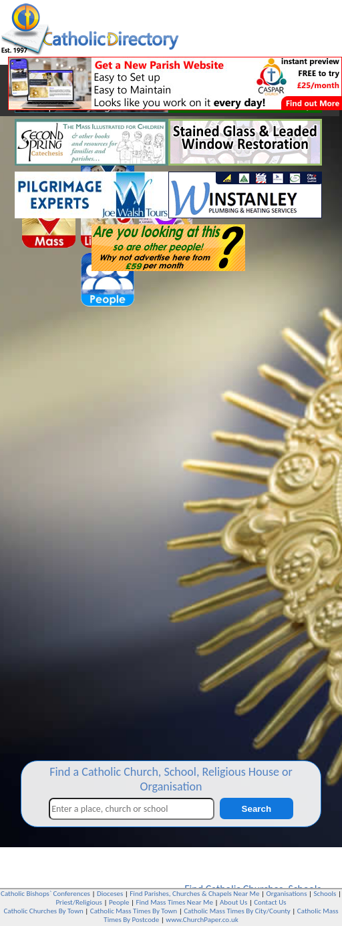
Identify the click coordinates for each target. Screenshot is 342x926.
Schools (325, 893)
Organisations (286, 893)
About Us (233, 902)
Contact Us (270, 902)
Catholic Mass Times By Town (133, 911)
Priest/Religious (78, 902)
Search (256, 809)
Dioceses (110, 893)
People (119, 902)
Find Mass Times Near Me (174, 902)
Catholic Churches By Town (43, 911)
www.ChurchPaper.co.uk (202, 919)
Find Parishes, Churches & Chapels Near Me (194, 893)
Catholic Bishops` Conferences (45, 893)
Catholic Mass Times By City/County (237, 911)
